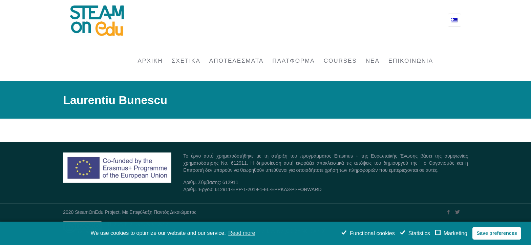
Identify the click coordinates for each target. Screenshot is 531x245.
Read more (241, 233)
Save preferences (496, 233)
